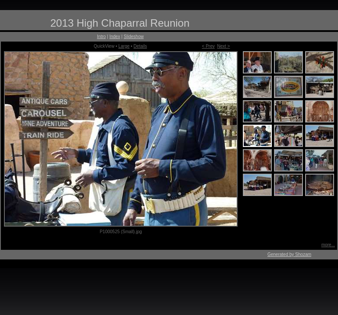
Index (114, 36)
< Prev (208, 46)
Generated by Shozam (289, 254)
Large (124, 46)
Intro (101, 36)
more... (328, 244)
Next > (223, 46)
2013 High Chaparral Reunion (120, 23)
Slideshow (134, 36)
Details (140, 46)
